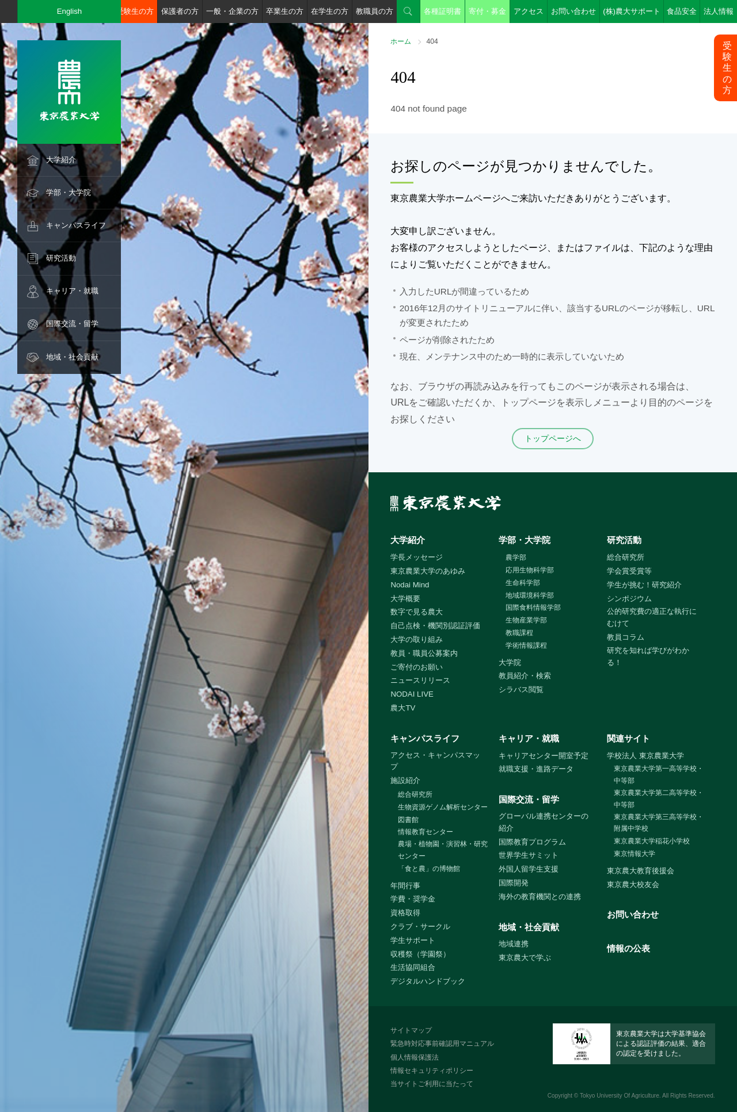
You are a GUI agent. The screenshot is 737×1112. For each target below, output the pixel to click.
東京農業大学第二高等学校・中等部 (659, 799)
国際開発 (514, 882)
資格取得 (405, 912)
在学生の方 (329, 11)
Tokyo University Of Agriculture (619, 1095)
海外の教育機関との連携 (540, 896)
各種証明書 (442, 11)
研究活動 (61, 258)
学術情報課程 (526, 645)
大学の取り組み (416, 639)
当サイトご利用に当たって (431, 1084)
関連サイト (628, 738)
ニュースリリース (420, 680)
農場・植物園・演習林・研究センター (443, 850)
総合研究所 (625, 557)
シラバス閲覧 (521, 689)
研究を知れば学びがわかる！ (648, 656)
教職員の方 (374, 11)
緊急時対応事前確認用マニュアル (442, 1044)
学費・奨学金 (412, 899)
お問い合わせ (573, 11)
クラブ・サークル (420, 926)
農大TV (402, 708)
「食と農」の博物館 (429, 869)
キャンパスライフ (76, 225)
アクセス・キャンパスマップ (435, 761)
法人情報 (719, 11)
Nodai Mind (409, 584)
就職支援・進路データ (536, 769)
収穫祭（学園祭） (420, 954)
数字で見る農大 (416, 611)
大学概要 (405, 598)
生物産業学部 (526, 620)
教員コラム (625, 637)
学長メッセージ (416, 557)
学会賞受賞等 (629, 571)
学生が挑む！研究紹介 (644, 584)
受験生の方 (135, 11)
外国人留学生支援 (529, 869)
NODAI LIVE (411, 694)
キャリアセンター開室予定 (543, 755)
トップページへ (553, 438)
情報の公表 (628, 948)
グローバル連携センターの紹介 (543, 822)
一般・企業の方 (232, 11)
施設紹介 (405, 780)
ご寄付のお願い (416, 667)
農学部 (516, 557)
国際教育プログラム (532, 842)
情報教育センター (425, 832)
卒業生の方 (284, 11)
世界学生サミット (529, 855)
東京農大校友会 (633, 884)
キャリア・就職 (72, 290)
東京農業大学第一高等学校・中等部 (659, 775)
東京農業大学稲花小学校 (652, 841)
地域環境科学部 (530, 595)
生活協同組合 (412, 967)
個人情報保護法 (414, 1057)
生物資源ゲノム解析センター (443, 807)
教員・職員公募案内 (424, 653)
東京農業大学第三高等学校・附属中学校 (659, 823)
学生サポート (412, 940)
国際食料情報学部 (533, 607)
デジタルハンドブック (427, 981)
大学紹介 (61, 159)
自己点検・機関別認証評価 (435, 625)
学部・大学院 (68, 192)
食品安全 (682, 11)
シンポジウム (629, 598)
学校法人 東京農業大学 (645, 755)
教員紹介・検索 (525, 675)
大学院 (510, 662)
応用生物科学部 (530, 570)
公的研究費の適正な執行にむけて (652, 617)
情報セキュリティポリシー (431, 1071)
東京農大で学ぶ (525, 957)
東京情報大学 (634, 854)
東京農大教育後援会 (640, 870)
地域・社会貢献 (72, 357)
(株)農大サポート (631, 11)
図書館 (408, 820)
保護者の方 (180, 11)
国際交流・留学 (72, 323)
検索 (408, 11)
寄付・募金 (487, 11)
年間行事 (405, 885)
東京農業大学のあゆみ (427, 571)
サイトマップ (411, 1030)
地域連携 (514, 943)
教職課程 (519, 633)
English (69, 11)
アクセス (529, 11)
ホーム (400, 41)
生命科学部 (523, 583)
